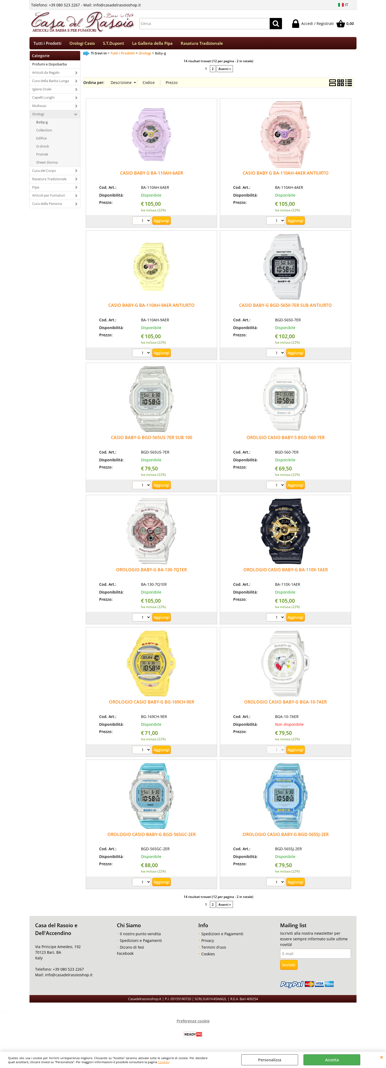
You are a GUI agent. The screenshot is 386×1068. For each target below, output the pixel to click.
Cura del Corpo (44, 172)
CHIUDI (381, 1057)
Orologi (38, 115)
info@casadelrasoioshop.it (68, 976)
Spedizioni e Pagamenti (141, 942)
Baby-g (42, 123)
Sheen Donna (47, 163)
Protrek (42, 155)
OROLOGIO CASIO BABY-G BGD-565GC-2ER (151, 836)
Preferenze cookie (193, 1022)
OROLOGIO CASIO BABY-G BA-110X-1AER (285, 571)
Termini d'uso (213, 948)
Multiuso (39, 107)
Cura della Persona (47, 205)
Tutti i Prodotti (47, 44)
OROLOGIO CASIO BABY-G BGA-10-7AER (285, 704)
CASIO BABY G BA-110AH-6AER (151, 175)
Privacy (207, 942)
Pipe (35, 188)
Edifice (41, 140)
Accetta (332, 1059)
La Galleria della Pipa (152, 44)
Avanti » (224, 70)
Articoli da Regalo (46, 74)
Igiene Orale (41, 91)
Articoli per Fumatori (48, 197)
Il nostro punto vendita (140, 935)
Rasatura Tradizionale (202, 44)
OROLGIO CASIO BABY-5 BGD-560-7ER (286, 439)
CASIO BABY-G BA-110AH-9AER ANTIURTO (151, 307)
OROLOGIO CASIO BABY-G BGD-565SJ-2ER (286, 836)
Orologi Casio (82, 44)
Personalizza (269, 1059)
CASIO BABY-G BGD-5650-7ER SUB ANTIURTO (285, 307)
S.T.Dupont (113, 44)
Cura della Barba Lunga (50, 82)
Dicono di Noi (132, 948)
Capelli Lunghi (43, 99)
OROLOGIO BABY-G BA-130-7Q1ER (151, 571)
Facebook (125, 954)
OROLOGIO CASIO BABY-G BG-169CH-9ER (151, 704)
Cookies (163, 1062)
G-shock (42, 147)
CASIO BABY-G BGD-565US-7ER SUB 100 (151, 439)
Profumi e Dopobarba (49, 66)
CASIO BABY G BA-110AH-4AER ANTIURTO (286, 175)
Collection (44, 132)
